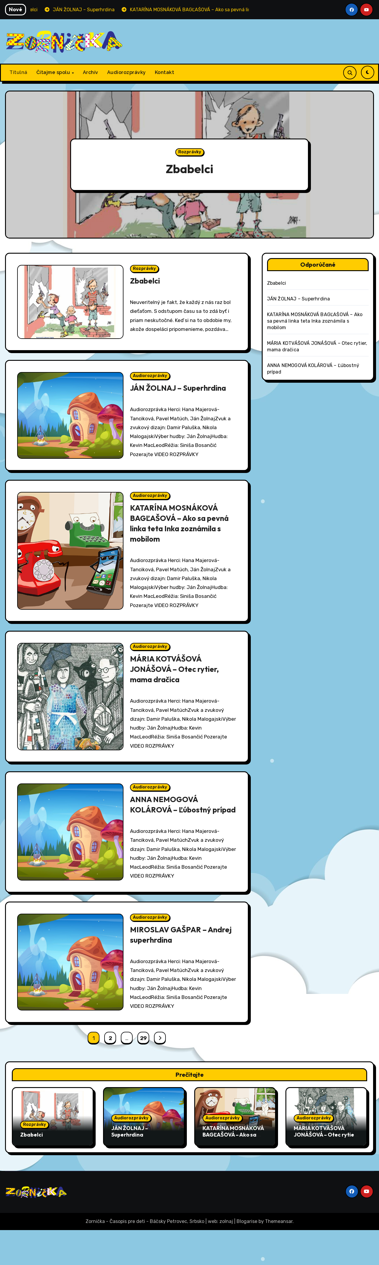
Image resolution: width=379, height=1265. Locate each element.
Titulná (18, 72)
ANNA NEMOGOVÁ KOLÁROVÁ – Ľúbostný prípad (172, 827)
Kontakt (164, 72)
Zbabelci (189, 167)
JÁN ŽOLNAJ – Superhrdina (181, 394)
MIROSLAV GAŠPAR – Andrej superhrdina (170, 967)
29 (143, 1073)
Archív (90, 72)
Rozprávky (189, 151)
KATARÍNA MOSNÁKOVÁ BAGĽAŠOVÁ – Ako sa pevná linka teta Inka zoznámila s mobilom (177, 533)
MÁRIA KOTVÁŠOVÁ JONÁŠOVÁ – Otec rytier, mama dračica (177, 683)
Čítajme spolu (53, 72)
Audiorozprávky (126, 72)
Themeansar (279, 1256)
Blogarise (247, 1256)
